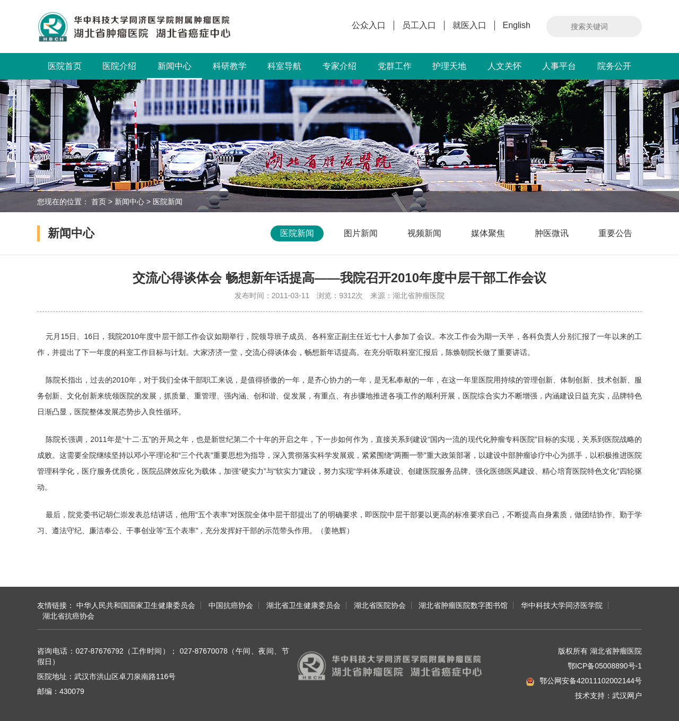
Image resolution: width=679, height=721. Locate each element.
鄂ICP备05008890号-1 (605, 666)
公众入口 (369, 25)
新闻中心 (174, 71)
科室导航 (284, 66)
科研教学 (230, 66)
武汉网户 (627, 695)
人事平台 (559, 66)
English (516, 25)
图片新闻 (361, 233)
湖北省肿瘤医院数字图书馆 (463, 605)
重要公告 (615, 233)
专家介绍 (339, 66)
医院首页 (65, 66)
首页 (98, 201)
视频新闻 (424, 233)
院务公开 (614, 66)
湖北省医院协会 (380, 605)
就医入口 (469, 25)
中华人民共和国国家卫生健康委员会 (135, 605)
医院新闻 (167, 201)
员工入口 (419, 25)
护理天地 (449, 66)
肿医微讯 (552, 233)
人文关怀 (504, 66)
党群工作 (395, 66)
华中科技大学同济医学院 (562, 605)
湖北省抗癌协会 (68, 616)
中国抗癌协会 (230, 605)
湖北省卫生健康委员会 (303, 605)
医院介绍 (119, 66)
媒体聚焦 (488, 233)
